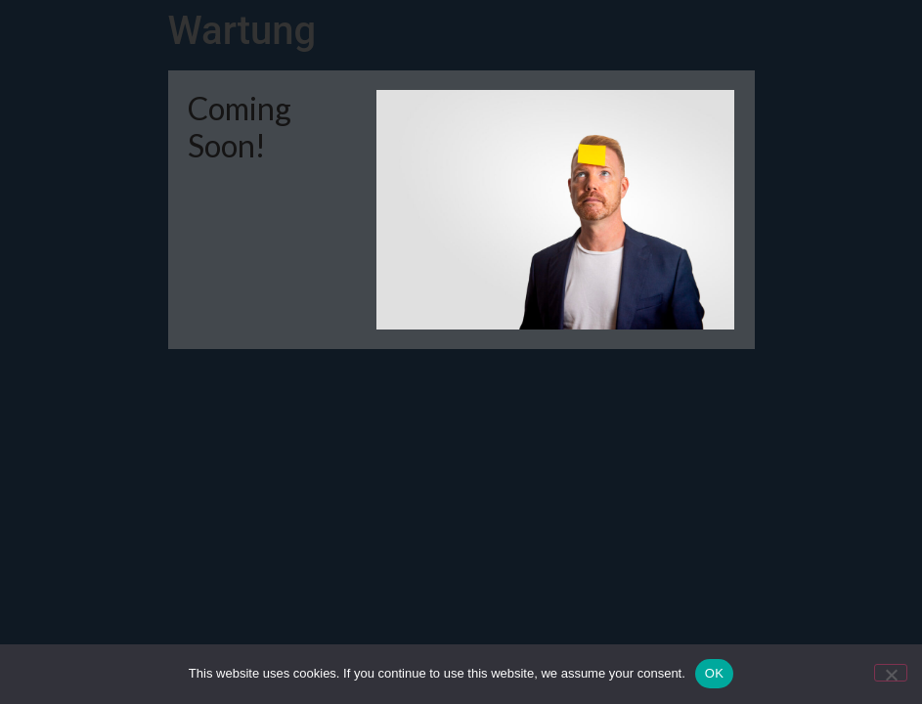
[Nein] (890, 673)
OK (714, 673)
